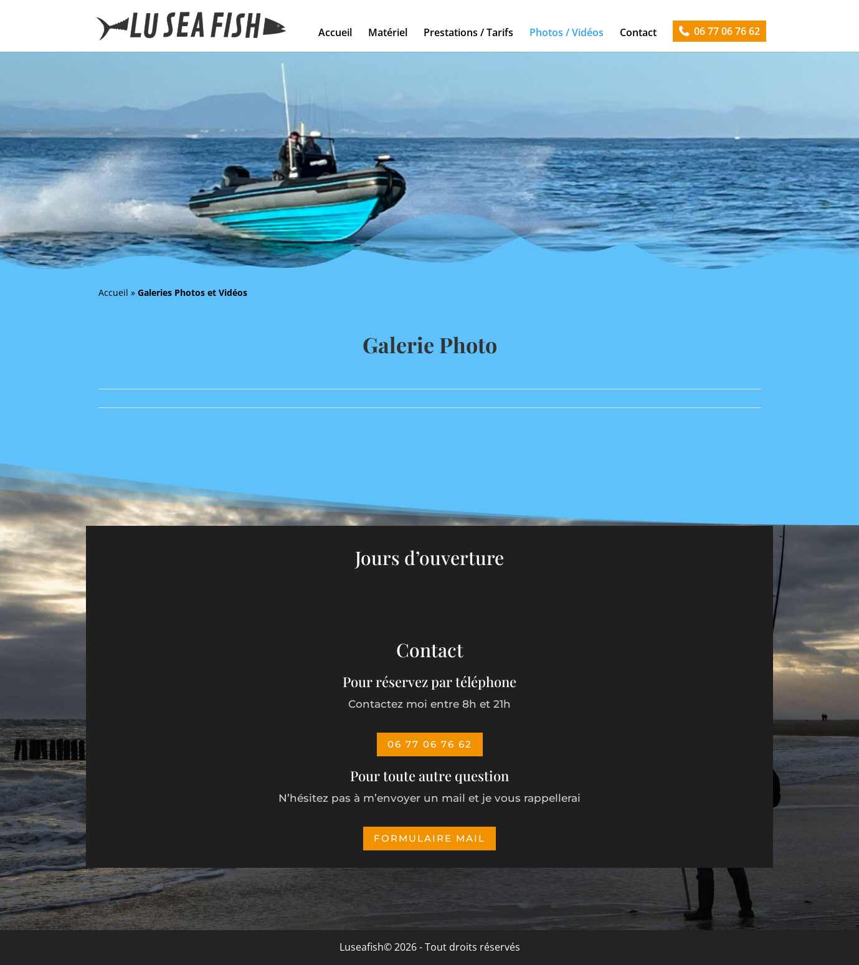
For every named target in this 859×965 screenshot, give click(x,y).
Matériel (387, 32)
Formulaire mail (429, 838)
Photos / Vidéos (566, 32)
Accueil (335, 32)
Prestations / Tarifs (468, 32)
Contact (638, 32)
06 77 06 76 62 (727, 31)
